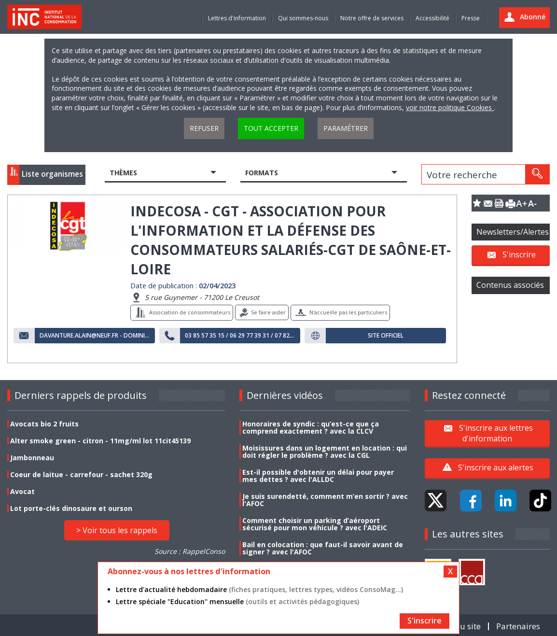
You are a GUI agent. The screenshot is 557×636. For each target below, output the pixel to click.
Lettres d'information (237, 18)
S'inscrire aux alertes (495, 467)
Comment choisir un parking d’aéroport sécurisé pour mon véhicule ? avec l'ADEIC (314, 524)
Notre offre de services (372, 18)
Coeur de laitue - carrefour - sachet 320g (81, 474)
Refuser (204, 128)
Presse (470, 18)
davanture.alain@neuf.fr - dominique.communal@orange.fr (95, 336)
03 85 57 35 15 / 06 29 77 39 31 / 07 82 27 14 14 (240, 336)
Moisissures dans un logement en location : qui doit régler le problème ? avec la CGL (324, 451)
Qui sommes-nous (303, 18)
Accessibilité (432, 18)
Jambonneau (32, 457)
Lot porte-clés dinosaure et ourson (71, 508)
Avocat (22, 491)
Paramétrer (345, 128)
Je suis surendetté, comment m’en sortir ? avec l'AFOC (325, 500)
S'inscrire (519, 254)
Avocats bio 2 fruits (44, 423)
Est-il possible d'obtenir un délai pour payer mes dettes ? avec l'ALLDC (318, 475)
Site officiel (386, 336)
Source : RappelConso (189, 551)
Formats (261, 172)
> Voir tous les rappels (116, 530)
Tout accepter (271, 128)
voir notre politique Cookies (450, 107)
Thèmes (123, 172)
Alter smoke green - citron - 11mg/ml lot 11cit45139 (100, 440)
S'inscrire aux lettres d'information (496, 432)
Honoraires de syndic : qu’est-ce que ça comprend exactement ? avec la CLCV (310, 427)
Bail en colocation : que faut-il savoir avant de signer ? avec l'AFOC (322, 548)
